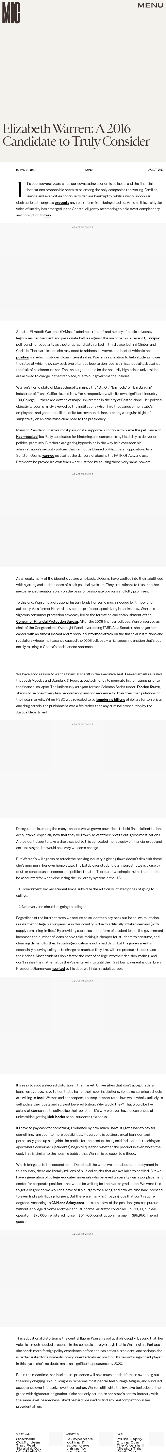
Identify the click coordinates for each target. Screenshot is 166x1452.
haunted (58, 968)
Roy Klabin (27, 170)
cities (57, 196)
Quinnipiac (152, 338)
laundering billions (110, 699)
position (22, 357)
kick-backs (56, 1117)
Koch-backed (27, 436)
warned (48, 455)
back (41, 1098)
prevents (62, 202)
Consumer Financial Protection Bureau (47, 621)
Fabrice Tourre (148, 687)
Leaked (131, 674)
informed (95, 634)
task (47, 215)
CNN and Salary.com (67, 1203)
